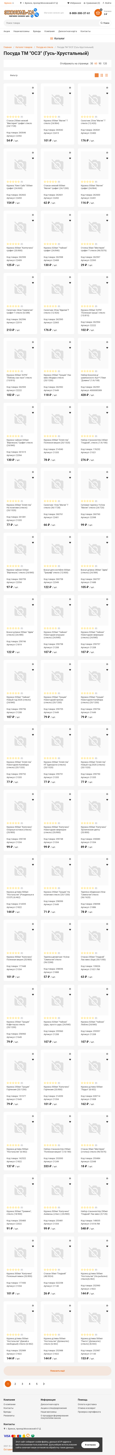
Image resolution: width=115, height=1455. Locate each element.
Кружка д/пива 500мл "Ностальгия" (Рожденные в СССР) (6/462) (20, 895)
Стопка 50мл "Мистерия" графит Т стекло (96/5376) (94, 249)
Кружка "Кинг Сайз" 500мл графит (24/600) (19, 186)
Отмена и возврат (87, 1408)
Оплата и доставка (87, 1404)
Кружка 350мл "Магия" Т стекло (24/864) (56, 121)
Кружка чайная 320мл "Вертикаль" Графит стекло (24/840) (20, 443)
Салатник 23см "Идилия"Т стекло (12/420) (56, 311)
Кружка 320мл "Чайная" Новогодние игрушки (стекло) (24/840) (55, 635)
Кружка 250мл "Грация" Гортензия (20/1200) (18, 1088)
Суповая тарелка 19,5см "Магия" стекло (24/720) (93, 506)
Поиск (106, 23)
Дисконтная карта (67, 31)
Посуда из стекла (44, 47)
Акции (7, 31)
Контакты (86, 31)
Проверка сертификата (89, 1412)
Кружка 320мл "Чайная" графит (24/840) (55, 249)
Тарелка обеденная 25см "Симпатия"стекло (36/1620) (93, 895)
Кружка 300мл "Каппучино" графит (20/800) (20, 249)
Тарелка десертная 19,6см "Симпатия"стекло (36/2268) (56, 959)
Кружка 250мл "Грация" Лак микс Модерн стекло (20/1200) (57, 378)
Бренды (37, 31)
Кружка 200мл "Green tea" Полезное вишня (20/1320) (57, 441)
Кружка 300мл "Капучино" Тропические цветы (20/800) (93, 830)
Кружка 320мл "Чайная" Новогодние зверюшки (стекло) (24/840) (92, 635)
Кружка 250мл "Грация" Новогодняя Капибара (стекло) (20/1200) (92, 700)
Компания (49, 31)
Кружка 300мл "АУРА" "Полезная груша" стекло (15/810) (93, 313)
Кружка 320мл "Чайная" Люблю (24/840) (92, 1023)
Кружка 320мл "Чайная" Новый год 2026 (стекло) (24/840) (19, 700)
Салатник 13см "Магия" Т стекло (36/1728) (56, 506)
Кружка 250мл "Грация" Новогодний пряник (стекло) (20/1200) (55, 700)
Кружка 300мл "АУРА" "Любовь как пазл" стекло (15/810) (19, 378)
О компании (9, 1404)
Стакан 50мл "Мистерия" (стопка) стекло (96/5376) (93, 1150)
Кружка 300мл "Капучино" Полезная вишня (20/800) (19, 958)
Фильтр (14, 75)
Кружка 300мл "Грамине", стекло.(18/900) (19, 1212)
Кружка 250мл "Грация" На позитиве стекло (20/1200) (57, 893)
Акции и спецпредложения (54, 1408)
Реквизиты (9, 1415)
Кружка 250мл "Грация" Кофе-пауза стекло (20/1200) (18, 1024)
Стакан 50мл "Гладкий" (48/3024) (55, 1274)
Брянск (8, 3)
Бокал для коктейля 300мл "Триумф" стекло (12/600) (57, 571)
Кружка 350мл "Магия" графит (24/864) (92, 186)
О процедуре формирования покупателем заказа (54, 1416)
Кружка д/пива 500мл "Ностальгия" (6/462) (17, 1150)
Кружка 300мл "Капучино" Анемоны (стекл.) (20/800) (57, 1212)
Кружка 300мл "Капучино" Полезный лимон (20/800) (19, 1274)
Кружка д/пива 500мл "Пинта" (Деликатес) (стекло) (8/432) (92, 1341)
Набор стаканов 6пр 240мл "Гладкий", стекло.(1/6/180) (94, 441)
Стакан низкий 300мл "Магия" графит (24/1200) (56, 186)
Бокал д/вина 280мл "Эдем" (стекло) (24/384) (94, 571)
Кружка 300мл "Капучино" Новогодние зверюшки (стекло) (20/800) (56, 830)
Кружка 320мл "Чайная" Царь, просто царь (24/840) (57, 1023)
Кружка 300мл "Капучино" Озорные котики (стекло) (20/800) (19, 830)
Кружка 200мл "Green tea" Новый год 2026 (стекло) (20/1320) (93, 765)
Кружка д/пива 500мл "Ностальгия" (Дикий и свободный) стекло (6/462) (20, 1341)
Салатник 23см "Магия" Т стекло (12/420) (93, 121)
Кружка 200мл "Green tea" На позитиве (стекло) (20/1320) (19, 508)
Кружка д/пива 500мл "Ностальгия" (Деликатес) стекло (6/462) (56, 1341)
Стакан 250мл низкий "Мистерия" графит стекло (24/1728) (19, 123)
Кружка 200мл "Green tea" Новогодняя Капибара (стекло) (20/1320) (19, 765)
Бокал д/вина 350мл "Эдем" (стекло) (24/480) (20, 633)
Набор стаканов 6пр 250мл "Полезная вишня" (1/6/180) (57, 1150)
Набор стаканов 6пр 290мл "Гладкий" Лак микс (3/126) (94, 1212)
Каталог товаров (24, 47)
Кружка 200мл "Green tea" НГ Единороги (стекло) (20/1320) (56, 765)
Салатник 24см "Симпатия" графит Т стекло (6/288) (20, 311)
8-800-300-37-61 (79, 13)
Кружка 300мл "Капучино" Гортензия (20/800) (56, 1088)
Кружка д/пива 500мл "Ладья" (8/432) (92, 1088)
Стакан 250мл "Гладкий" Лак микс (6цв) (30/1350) (93, 958)
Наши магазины (21, 31)
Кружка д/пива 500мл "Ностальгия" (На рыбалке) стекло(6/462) (94, 1276)
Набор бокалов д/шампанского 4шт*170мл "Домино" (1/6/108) (93, 378)
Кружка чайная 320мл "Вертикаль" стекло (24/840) (20, 571)
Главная (8, 47)
